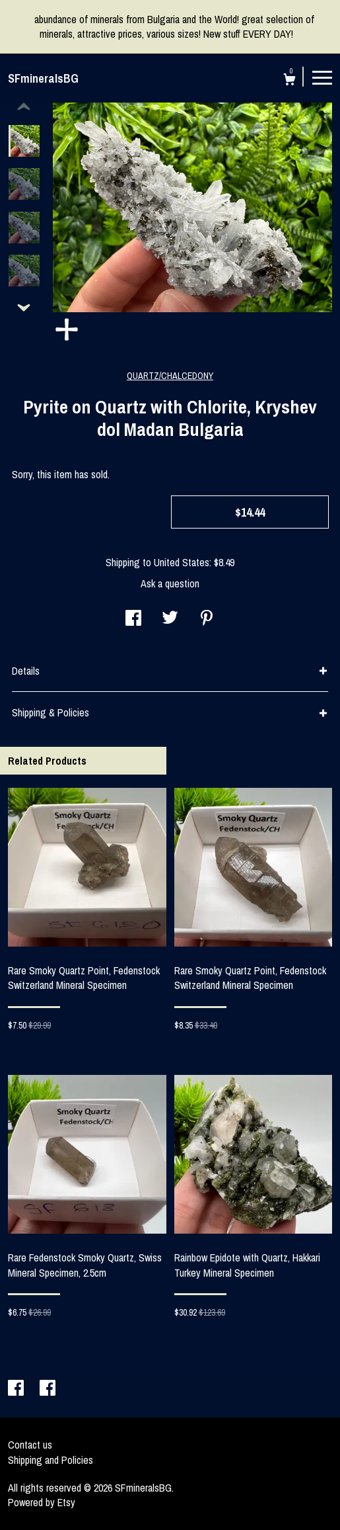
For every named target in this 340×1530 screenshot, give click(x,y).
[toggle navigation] (322, 77)
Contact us (30, 1444)
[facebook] (17, 1389)
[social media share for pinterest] (207, 619)
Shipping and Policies (50, 1460)
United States (181, 562)
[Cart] (289, 81)
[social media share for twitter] (170, 619)
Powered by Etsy (41, 1502)
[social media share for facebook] (133, 619)
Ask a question (170, 583)
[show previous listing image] (24, 107)
